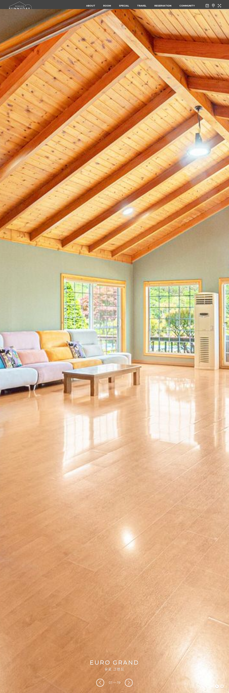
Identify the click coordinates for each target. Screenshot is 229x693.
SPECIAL (124, 5)
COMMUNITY (187, 5)
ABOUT (90, 5)
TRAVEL (141, 5)
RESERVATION (162, 5)
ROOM (107, 5)
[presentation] (100, 683)
